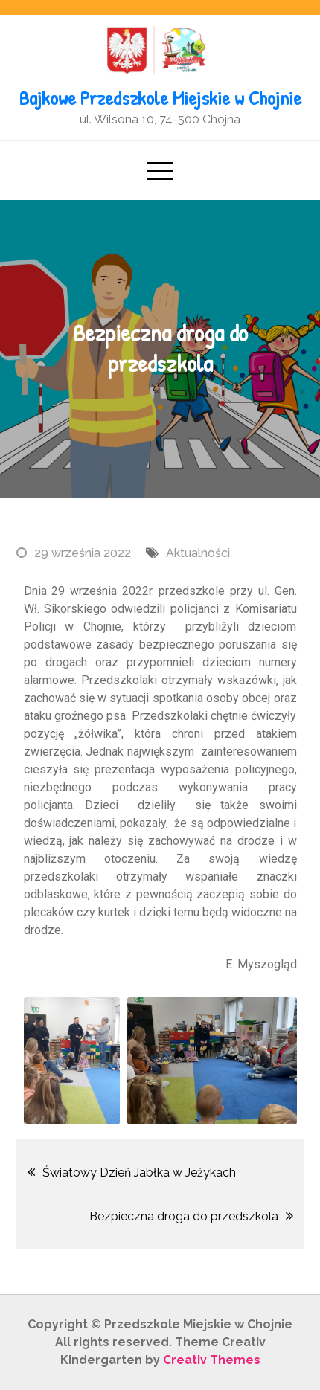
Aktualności (198, 553)
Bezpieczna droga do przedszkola (183, 1216)
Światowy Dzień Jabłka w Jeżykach (139, 1172)
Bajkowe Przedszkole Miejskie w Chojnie (160, 98)
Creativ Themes (211, 1360)
